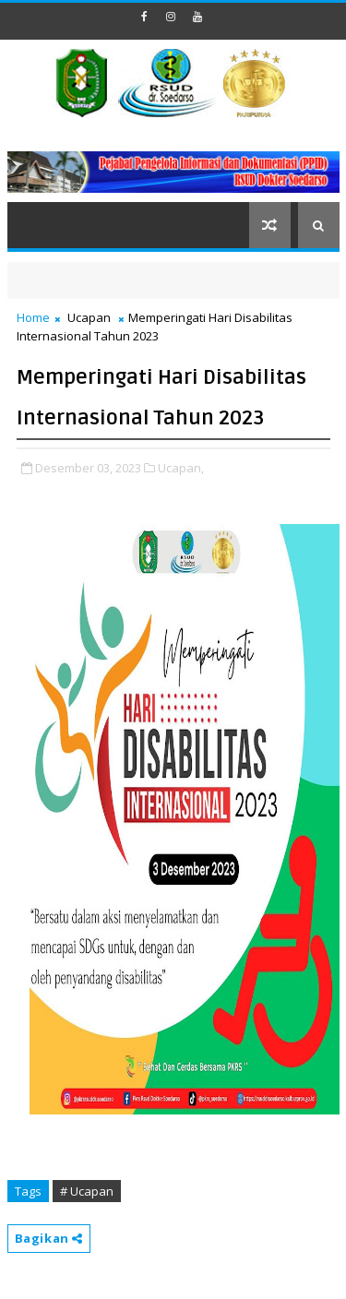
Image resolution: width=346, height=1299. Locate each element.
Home (33, 317)
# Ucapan (86, 1191)
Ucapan (89, 317)
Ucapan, (181, 467)
